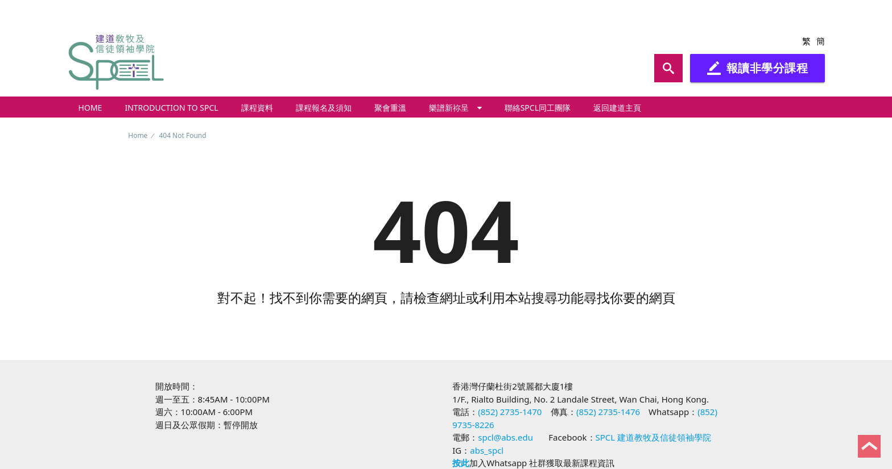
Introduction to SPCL (171, 107)
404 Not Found (182, 135)
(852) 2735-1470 (510, 411)
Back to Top (869, 446)
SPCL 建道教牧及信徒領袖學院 (654, 437)
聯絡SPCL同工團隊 (538, 107)
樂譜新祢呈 (455, 107)
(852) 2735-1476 (608, 411)
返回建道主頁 (617, 107)
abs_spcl (486, 450)
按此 (460, 462)
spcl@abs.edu (505, 437)
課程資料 (257, 107)
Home (90, 107)
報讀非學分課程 (757, 68)
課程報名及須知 (324, 107)
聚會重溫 (390, 107)
